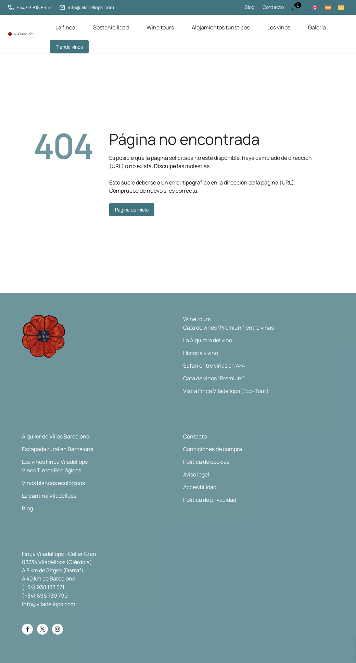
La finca (65, 27)
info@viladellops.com (48, 604)
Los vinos (278, 27)
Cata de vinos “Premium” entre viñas (228, 327)
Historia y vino (200, 352)
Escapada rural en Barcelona (57, 448)
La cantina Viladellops (49, 495)
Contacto (273, 7)
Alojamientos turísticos (221, 27)
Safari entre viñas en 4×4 (214, 365)
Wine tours (160, 27)
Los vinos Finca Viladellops (55, 461)
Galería (317, 27)
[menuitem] (314, 7)
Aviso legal (196, 474)
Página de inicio (132, 209)
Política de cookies (206, 461)
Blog (249, 7)
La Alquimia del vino (207, 340)
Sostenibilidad (111, 27)
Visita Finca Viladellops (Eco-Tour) (226, 390)
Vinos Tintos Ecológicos (51, 470)
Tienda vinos (69, 46)
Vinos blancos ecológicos (53, 482)
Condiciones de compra (212, 448)
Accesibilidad (199, 486)
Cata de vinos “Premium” (214, 378)
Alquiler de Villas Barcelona (55, 436)
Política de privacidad (209, 499)
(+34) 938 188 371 (43, 586)
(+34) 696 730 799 (45, 595)
